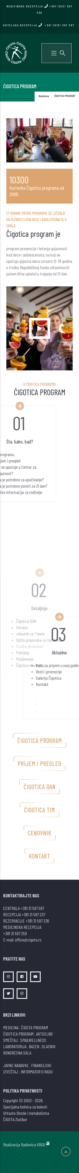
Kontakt (39, 856)
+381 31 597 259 (15, 933)
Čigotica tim (39, 809)
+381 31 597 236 (37, 920)
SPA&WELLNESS (33, 1040)
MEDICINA (11, 1027)
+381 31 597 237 (33, 914)
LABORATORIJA (14, 1046)
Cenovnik (40, 832)
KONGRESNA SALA (17, 1052)
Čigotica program (39, 740)
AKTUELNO (44, 1033)
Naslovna (44, 96)
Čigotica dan (39, 786)
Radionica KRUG (33, 1144)
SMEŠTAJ (10, 1040)
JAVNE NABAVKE (16, 1065)
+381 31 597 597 (32, 908)
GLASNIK (48, 1046)
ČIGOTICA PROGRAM (18, 1033)
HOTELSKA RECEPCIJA (38, 25)
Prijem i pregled (39, 763)
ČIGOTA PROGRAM (34, 1027)
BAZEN (34, 1046)
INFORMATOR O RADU (37, 1071)
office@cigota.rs (28, 939)
